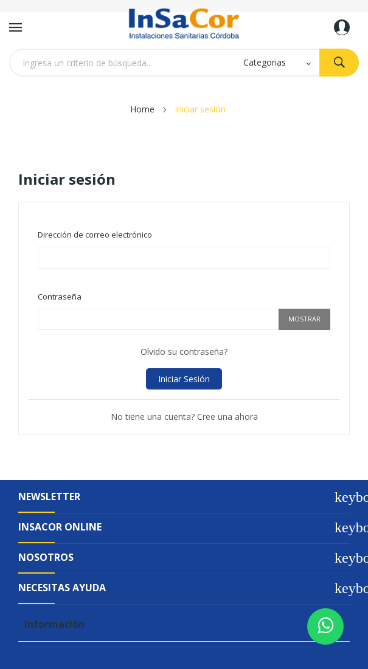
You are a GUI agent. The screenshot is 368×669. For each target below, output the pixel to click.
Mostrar (304, 318)
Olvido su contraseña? (184, 351)
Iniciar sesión (184, 379)
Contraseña (60, 296)
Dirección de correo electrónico (95, 234)
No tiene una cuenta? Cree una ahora (184, 416)
